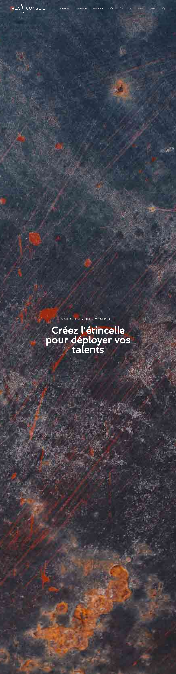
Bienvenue (65, 8)
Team (130, 8)
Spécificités (115, 8)
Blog (141, 8)
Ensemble (98, 8)
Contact (153, 8)
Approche (81, 8)
